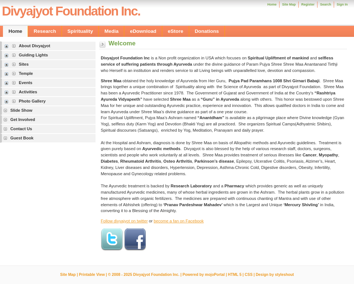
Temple (26, 73)
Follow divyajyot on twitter (124, 221)
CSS (249, 275)
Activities (28, 92)
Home (272, 4)
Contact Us (21, 129)
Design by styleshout (275, 275)
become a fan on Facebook (179, 221)
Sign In (342, 4)
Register (308, 4)
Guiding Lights (33, 55)
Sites (24, 64)
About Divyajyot (34, 46)
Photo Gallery (32, 101)
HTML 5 (235, 275)
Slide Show (21, 110)
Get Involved (22, 119)
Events (25, 82)
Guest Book (22, 138)
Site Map (68, 275)
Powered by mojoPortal (204, 275)
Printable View (92, 275)
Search (325, 4)
